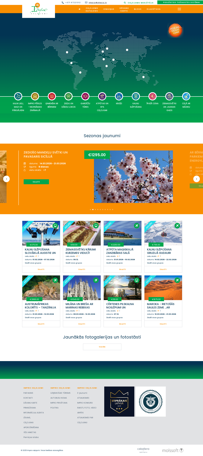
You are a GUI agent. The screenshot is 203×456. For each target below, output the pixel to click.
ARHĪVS (80, 412)
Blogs (138, 9)
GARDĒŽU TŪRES (85, 100)
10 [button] (112, 209)
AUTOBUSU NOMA (58, 398)
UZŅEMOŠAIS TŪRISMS (60, 393)
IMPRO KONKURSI (85, 402)
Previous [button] (6, 179)
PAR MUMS (28, 393)
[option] (99, 177)
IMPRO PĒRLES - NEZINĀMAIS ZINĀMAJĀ (35, 102)
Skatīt (36, 182)
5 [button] (100, 209)
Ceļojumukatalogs (92, 9)
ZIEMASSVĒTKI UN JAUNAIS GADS (169, 102)
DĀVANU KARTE (30, 402)
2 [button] (92, 209)
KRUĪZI (119, 98)
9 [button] (110, 209)
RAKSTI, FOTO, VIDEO (86, 407)
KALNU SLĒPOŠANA (136, 100)
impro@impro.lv (98, 3)
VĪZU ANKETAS (30, 432)
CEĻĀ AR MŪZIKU (186, 100)
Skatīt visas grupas (33, 263)
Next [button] (196, 179)
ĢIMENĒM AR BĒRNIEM (51, 100)
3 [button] (95, 209)
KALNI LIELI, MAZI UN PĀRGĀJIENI (18, 102)
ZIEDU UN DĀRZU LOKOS (69, 100)
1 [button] (90, 209)
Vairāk (102, 347)
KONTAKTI (28, 398)
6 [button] (102, 209)
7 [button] (105, 209)
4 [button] (97, 209)
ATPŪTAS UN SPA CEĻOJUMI (102, 102)
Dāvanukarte (124, 9)
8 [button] (107, 209)
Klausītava (154, 9)
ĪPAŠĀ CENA (152, 98)
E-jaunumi (82, 393)
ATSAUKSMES (83, 398)
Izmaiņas (108, 9)
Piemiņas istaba (31, 437)
